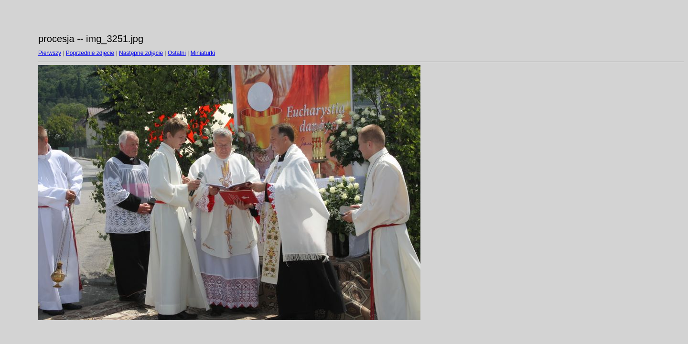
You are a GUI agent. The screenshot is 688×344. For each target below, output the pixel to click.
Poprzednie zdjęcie (90, 53)
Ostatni (177, 53)
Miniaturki (203, 53)
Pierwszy (49, 53)
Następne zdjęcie (141, 53)
